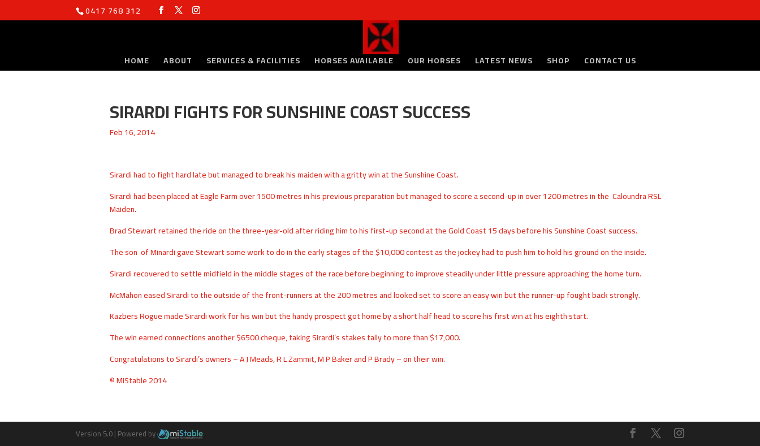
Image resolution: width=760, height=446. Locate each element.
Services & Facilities (253, 62)
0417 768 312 (113, 10)
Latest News (504, 62)
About (177, 62)
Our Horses (434, 62)
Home (136, 62)
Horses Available (354, 62)
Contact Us (610, 62)
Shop (558, 62)
